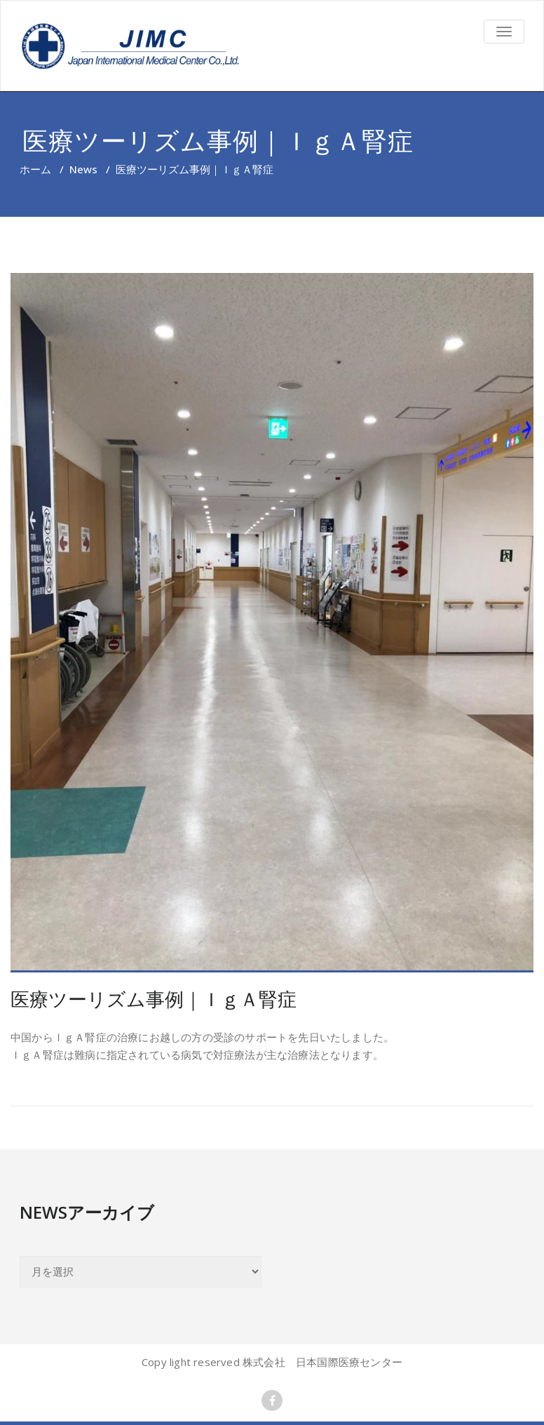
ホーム (35, 169)
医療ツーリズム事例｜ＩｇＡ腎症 (154, 999)
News (83, 169)
